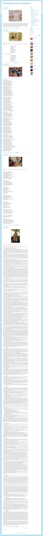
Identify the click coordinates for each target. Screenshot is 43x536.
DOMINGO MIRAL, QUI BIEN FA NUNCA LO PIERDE (36, 69)
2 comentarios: (12, 62)
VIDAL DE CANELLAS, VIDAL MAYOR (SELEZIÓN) (36, 46)
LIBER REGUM (34, 72)
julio (31, 26)
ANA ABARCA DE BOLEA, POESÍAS (36, 49)
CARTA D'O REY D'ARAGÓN (33, 17)
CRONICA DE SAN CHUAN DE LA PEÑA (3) (35, 20)
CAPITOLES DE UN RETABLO (33, 24)
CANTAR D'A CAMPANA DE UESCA (9, 155)
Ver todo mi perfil (34, 38)
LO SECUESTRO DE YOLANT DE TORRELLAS (35, 25)
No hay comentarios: (12, 152)
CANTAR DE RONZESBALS (7, 65)
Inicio (13, 528)
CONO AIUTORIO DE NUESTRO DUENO (34, 10)
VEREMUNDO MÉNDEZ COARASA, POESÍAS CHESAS (36, 43)
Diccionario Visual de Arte (32, 31)
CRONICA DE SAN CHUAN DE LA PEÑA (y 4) (35, 21)
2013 (31, 8)
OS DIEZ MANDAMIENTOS (33, 16)
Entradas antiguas (26, 528)
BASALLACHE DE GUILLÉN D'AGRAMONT (35, 14)
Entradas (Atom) (7, 529)
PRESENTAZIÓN (6, 8)
